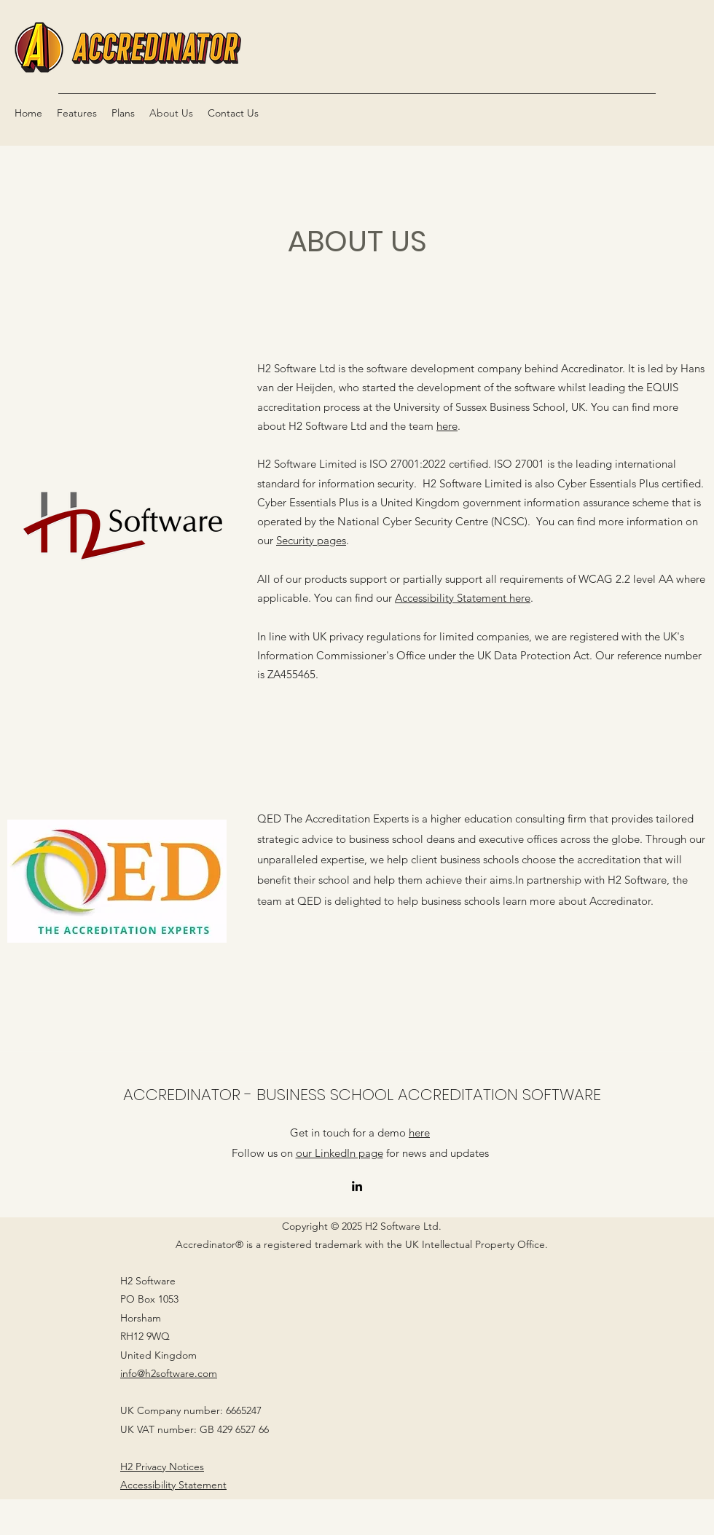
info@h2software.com (168, 1373)
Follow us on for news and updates (360, 1153)
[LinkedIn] (357, 1186)
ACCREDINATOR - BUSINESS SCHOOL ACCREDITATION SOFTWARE (362, 1094)
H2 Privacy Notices (162, 1466)
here (447, 426)
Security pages (311, 540)
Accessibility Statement (173, 1484)
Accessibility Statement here (462, 598)
